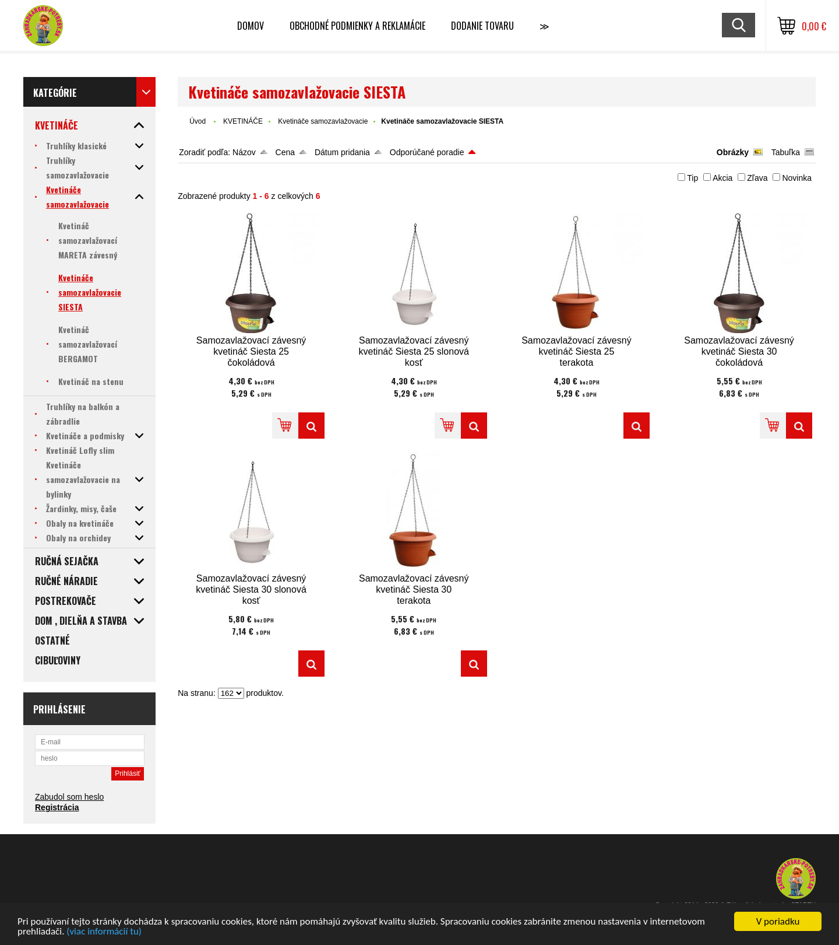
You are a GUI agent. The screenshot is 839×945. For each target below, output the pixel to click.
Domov (250, 26)
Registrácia (57, 807)
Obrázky (733, 152)
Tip (692, 178)
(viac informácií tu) (104, 932)
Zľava (757, 178)
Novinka (797, 178)
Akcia (722, 178)
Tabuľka (785, 152)
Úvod (197, 121)
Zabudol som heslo (69, 797)
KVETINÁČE (243, 121)
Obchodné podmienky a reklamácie (357, 26)
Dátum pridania (342, 152)
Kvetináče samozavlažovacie (323, 121)
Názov (244, 152)
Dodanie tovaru (482, 26)
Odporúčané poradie (427, 152)
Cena (285, 152)
